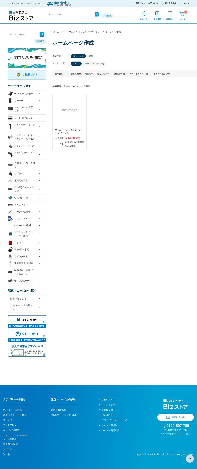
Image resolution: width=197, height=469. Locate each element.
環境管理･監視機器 (20, 263)
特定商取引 (107, 415)
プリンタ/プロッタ (20, 118)
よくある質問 (108, 404)
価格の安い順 (119, 73)
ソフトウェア (18, 218)
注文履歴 (157, 19)
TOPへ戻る (190, 459)
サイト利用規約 (109, 425)
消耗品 (6, 454)
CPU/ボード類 (18, 197)
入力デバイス (18, 204)
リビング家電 (18, 256)
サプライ (15, 173)
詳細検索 (108, 15)
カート (183, 15)
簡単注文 (170, 19)
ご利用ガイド (139, 3)
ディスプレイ (10, 425)
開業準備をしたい (19, 298)
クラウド (15, 242)
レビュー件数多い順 (160, 73)
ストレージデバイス (21, 145)
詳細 (91, 56)
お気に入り (144, 19)
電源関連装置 (18, 180)
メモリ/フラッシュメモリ (21, 154)
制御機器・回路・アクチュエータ (21, 272)
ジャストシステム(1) (94, 63)
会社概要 (106, 410)
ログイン (185, 3)
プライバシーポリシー (113, 420)
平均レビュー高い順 (138, 73)
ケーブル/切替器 (19, 211)
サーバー (15, 100)
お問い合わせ (154, 3)
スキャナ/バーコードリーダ (21, 126)
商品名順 (89, 73)
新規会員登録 (170, 3)
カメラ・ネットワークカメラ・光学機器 (21, 137)
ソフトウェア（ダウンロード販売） (21, 234)
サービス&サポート (21, 280)
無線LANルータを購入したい (22, 307)
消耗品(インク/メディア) (21, 189)
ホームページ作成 (22, 225)
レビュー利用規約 (110, 430)
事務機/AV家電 (18, 249)
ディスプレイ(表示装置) (20, 109)
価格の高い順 (103, 73)
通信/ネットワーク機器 (21, 165)
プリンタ (7, 420)
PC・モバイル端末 (20, 93)
